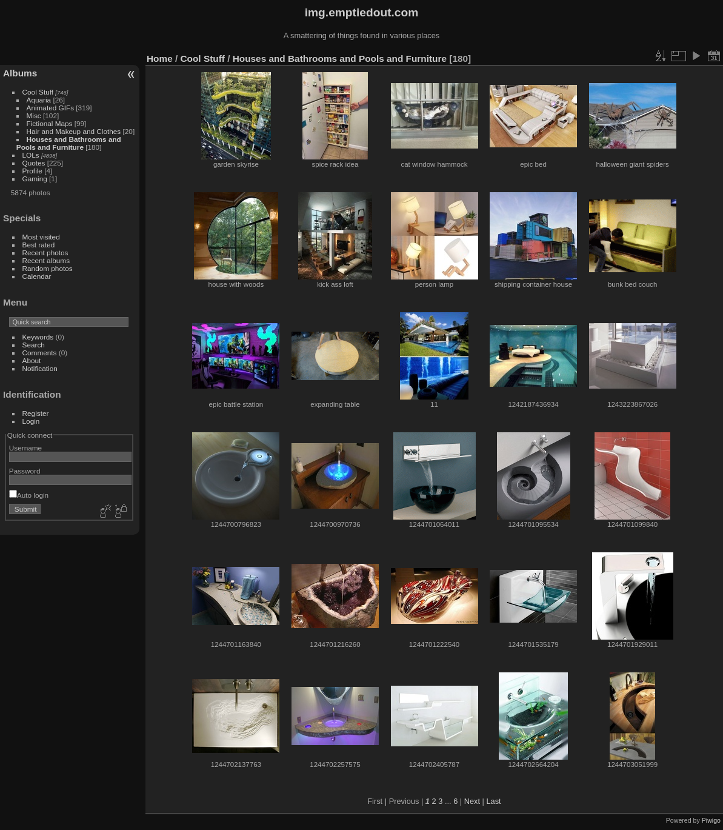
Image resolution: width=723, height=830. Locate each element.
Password (25, 471)
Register (35, 413)
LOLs (30, 155)
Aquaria (39, 100)
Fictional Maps (50, 123)
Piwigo (711, 820)
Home (160, 58)
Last (493, 801)
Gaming (34, 178)
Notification (40, 368)
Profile (32, 171)
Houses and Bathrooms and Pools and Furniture (68, 143)
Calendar (37, 276)
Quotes (33, 163)
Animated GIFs (50, 108)
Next (472, 801)
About (31, 360)
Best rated (38, 245)
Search (33, 345)
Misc (34, 115)
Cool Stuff (37, 92)
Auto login (28, 495)
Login (31, 421)
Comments (39, 352)
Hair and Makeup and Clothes (74, 131)
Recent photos (45, 252)
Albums (20, 73)
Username (25, 448)
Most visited (41, 237)
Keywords (38, 337)
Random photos (47, 268)
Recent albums (46, 260)
